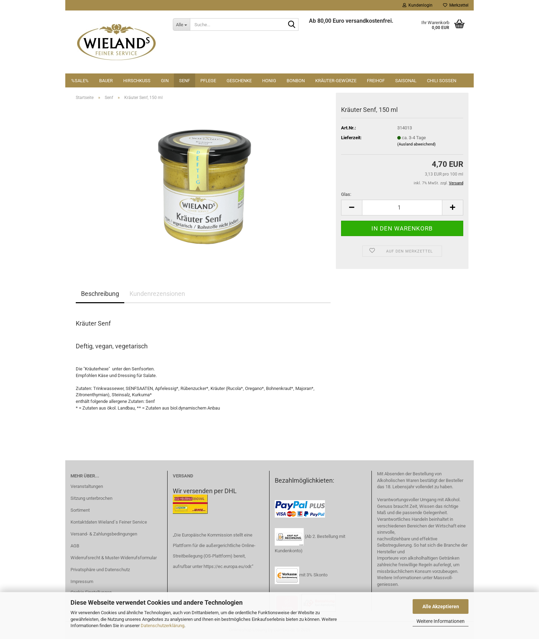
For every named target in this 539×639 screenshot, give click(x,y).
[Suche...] (181, 24)
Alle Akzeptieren (440, 606)
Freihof (376, 80)
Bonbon (296, 80)
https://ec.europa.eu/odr (227, 566)
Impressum (82, 581)
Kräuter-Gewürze (335, 80)
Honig (269, 80)
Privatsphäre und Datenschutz (100, 569)
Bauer (106, 80)
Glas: (346, 194)
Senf (184, 80)
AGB (75, 545)
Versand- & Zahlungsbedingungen (104, 534)
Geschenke (239, 80)
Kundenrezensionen (157, 293)
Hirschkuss (136, 80)
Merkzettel (455, 5)
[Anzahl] (402, 207)
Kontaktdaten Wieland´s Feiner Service (109, 522)
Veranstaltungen (87, 486)
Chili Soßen (441, 80)
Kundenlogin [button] (418, 5)
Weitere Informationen (440, 621)
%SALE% (80, 80)
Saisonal (405, 80)
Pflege (208, 80)
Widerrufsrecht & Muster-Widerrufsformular (114, 557)
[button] (351, 207)
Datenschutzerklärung (162, 625)
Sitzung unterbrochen (91, 498)
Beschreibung (100, 293)
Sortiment (80, 510)
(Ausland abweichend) (416, 144)
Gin (165, 80)
